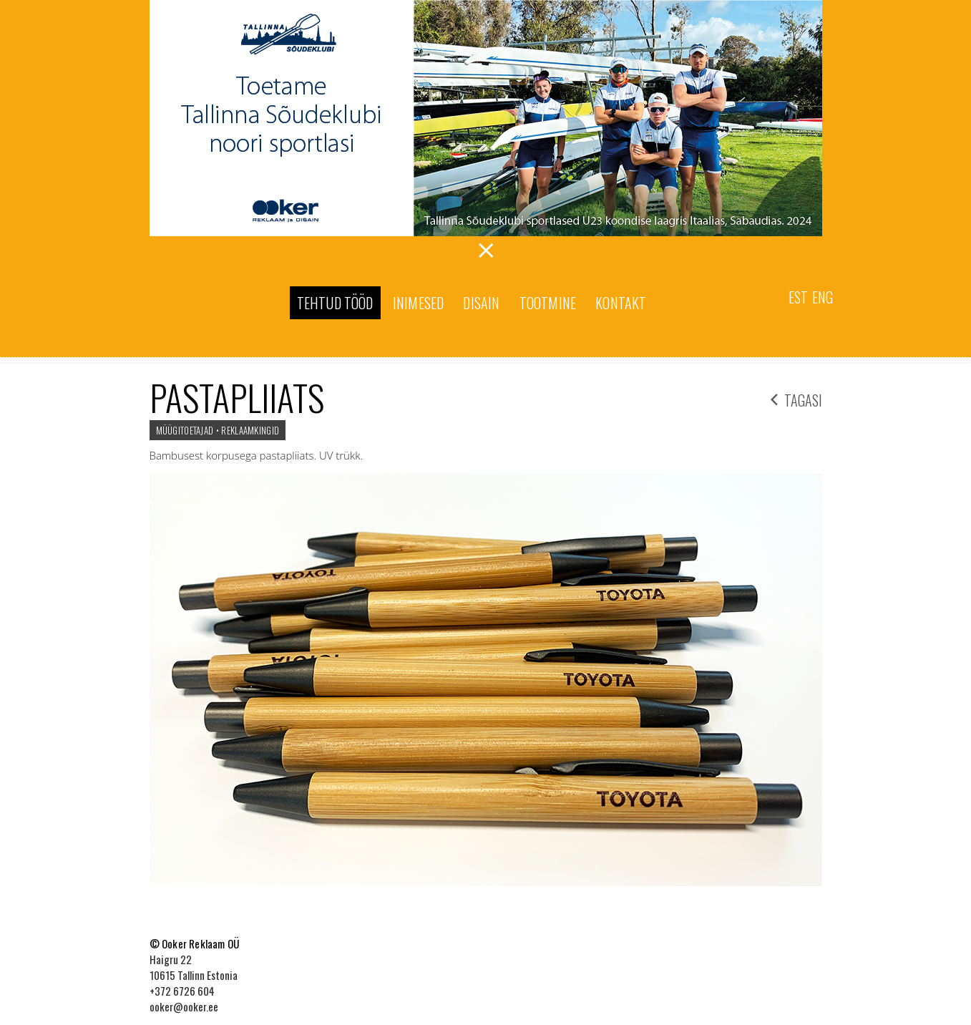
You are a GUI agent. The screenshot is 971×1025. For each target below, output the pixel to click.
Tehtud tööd (335, 303)
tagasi (796, 398)
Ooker (214, 304)
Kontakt (620, 303)
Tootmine (548, 303)
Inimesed (418, 303)
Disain (481, 303)
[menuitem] (798, 295)
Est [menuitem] (798, 297)
